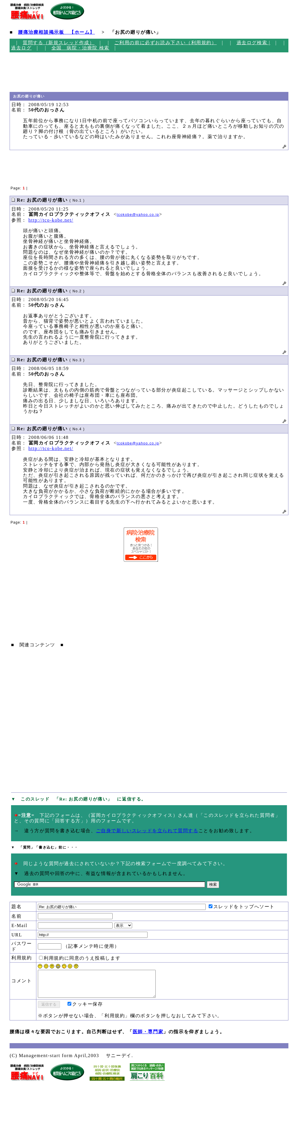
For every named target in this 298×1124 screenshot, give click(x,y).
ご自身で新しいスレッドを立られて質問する (147, 830)
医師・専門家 (148, 1036)
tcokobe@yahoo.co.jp (138, 215)
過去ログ (21, 47)
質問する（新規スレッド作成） (58, 42)
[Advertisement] (33, 72)
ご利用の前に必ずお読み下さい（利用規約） (165, 42)
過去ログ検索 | (253, 42)
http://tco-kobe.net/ (51, 220)
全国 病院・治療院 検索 (80, 47)
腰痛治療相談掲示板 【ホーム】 (56, 32)
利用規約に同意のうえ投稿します (79, 958)
